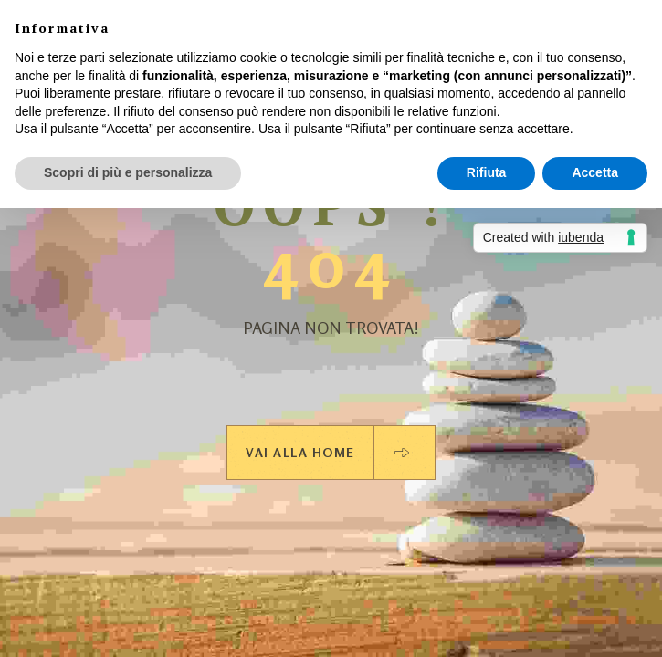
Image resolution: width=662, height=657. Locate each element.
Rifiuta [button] (487, 172)
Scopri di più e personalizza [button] (128, 172)
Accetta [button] (595, 172)
